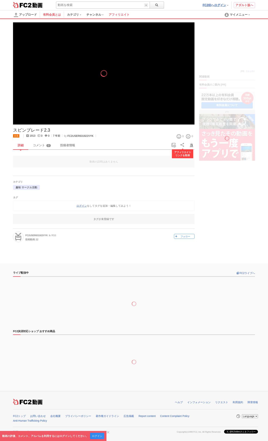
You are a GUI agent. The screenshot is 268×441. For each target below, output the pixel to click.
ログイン (97, 435)
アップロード (25, 15)
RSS (54, 235)
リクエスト (221, 402)
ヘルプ (179, 402)
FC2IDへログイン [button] (215, 5)
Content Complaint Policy (174, 416)
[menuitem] (76, 15)
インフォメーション (199, 402)
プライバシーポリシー (78, 416)
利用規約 (238, 402)
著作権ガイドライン (107, 416)
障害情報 (253, 402)
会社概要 (55, 416)
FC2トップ (19, 416)
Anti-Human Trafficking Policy (30, 420)
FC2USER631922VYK (80, 135)
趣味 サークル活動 (26, 187)
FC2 (22, 5)
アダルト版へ (244, 5)
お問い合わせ (38, 416)
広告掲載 (129, 416)
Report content (147, 416)
